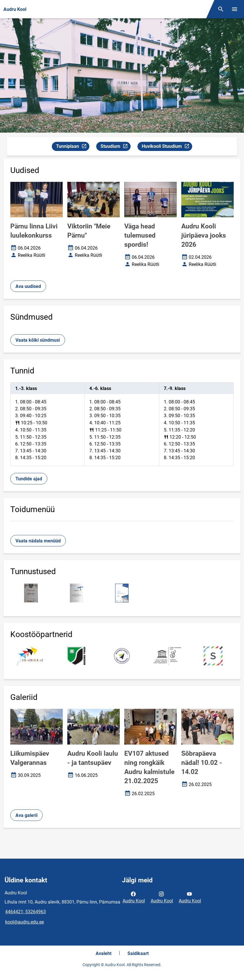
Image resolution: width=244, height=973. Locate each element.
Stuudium (115, 147)
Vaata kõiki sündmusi (37, 340)
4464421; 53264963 (25, 911)
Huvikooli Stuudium (166, 147)
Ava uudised (28, 286)
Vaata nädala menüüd (38, 541)
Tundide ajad (28, 478)
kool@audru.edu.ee (24, 922)
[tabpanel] (122, 424)
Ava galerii (26, 815)
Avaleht (103, 953)
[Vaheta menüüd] (234, 9)
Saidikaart (138, 953)
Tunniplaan (72, 147)
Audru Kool (134, 897)
